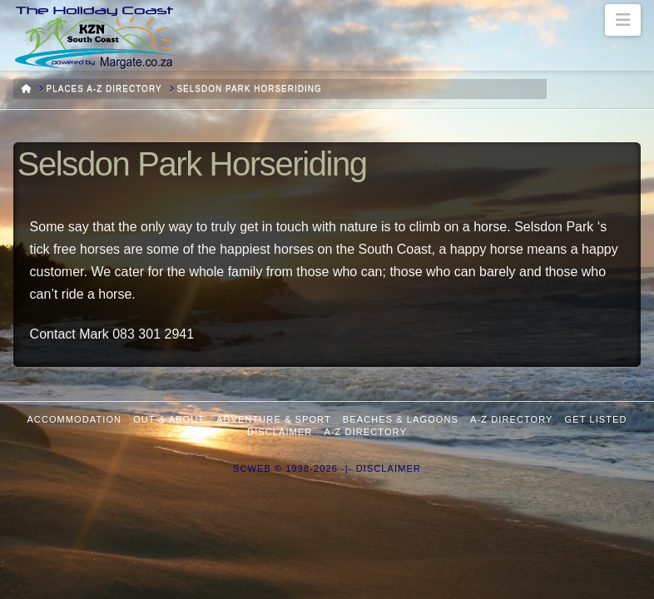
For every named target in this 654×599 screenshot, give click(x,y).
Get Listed (596, 419)
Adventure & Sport (273, 419)
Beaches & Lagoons (400, 419)
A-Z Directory (511, 419)
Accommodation (74, 419)
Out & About (169, 419)
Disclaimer (279, 432)
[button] (623, 20)
